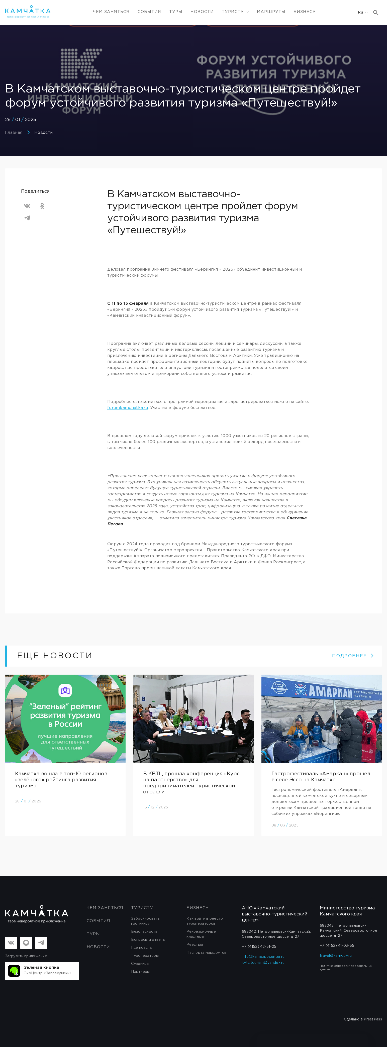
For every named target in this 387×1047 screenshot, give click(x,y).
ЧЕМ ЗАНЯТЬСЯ (111, 12)
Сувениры (140, 963)
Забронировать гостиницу (145, 921)
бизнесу (197, 908)
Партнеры (140, 971)
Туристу (142, 908)
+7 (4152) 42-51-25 (259, 946)
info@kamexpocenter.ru (263, 956)
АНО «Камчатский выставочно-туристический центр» (275, 914)
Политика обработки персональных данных (346, 968)
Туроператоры (145, 955)
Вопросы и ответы (148, 939)
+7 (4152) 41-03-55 (337, 945)
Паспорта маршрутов (206, 952)
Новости (202, 12)
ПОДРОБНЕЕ (353, 656)
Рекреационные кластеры (201, 934)
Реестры (194, 944)
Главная (13, 133)
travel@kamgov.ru (336, 955)
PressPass (373, 1019)
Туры (175, 12)
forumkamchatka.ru (127, 408)
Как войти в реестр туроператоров (204, 921)
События (149, 12)
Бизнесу (305, 12)
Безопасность (144, 931)
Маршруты (271, 12)
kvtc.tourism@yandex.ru (263, 962)
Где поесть (141, 947)
